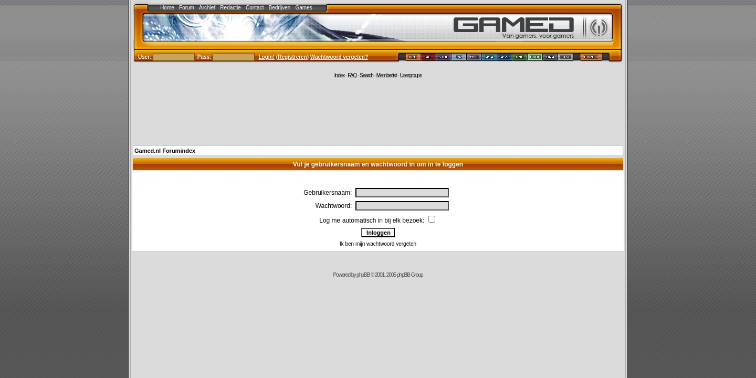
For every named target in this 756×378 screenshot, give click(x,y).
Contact (255, 7)
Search (366, 75)
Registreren (292, 57)
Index (339, 75)
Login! (267, 57)
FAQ (352, 75)
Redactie (230, 7)
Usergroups (411, 75)
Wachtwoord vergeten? (339, 57)
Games (304, 7)
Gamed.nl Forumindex (164, 151)
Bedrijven (280, 7)
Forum (186, 7)
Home (167, 7)
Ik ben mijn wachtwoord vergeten (378, 244)
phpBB (363, 275)
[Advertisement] (378, 111)
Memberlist (386, 75)
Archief (207, 7)
